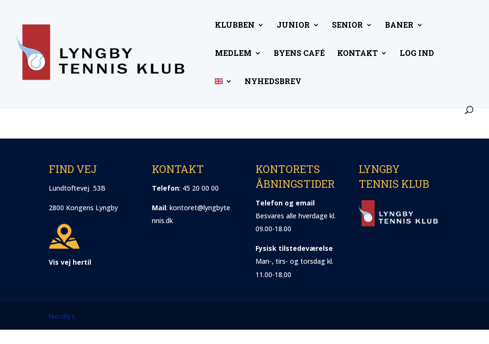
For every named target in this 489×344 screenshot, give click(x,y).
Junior (293, 26)
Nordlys (62, 316)
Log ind (417, 54)
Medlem (233, 54)
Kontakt (357, 54)
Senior (347, 26)
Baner (399, 26)
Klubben (235, 26)
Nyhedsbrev (272, 82)
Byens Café (299, 54)
